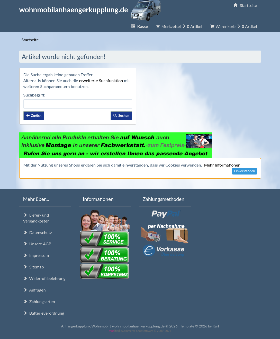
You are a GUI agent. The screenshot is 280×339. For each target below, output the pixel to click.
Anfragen (34, 289)
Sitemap (33, 266)
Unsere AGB (37, 243)
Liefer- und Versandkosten (36, 217)
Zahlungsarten (39, 301)
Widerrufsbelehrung (44, 278)
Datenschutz (37, 232)
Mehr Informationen (222, 164)
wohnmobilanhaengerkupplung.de (91, 9)
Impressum (36, 255)
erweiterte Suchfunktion (101, 80)
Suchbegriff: (34, 94)
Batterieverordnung (43, 313)
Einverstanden (244, 171)
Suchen (121, 115)
